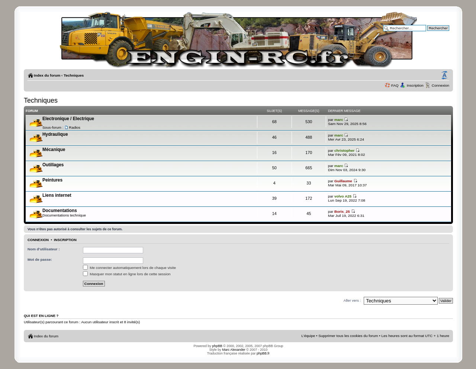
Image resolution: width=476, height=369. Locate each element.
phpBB (217, 346)
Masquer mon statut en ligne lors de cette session (127, 274)
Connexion (440, 85)
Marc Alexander (233, 350)
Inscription (415, 85)
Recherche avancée (432, 33)
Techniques (74, 75)
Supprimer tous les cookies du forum (348, 336)
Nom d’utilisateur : (44, 249)
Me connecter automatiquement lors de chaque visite (129, 268)
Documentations (59, 210)
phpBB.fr (263, 353)
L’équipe (308, 336)
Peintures (52, 180)
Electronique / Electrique (68, 118)
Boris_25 (342, 211)
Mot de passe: (40, 259)
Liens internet (56, 195)
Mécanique (53, 149)
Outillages (53, 164)
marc (338, 120)
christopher (344, 150)
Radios (74, 127)
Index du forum (47, 75)
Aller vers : (352, 300)
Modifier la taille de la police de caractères (444, 75)
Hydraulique (55, 134)
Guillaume (343, 181)
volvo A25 (342, 196)
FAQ (395, 85)
